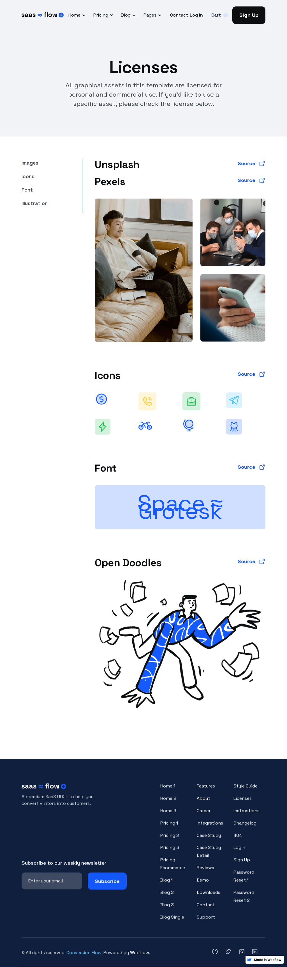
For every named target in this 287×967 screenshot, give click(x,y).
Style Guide (245, 791)
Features (206, 791)
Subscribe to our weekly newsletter (64, 867)
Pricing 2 (169, 840)
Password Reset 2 (243, 901)
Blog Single (172, 922)
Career (203, 815)
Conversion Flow (83, 952)
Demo (203, 885)
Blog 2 (167, 897)
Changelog (244, 828)
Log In (196, 15)
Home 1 (167, 791)
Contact (179, 15)
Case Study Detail (209, 856)
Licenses (242, 803)
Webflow (139, 952)
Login (239, 852)
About (203, 803)
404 (237, 840)
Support (206, 922)
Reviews (205, 872)
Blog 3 (167, 909)
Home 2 (168, 803)
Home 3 (168, 815)
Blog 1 (166, 885)
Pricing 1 (169, 828)
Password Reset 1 (243, 881)
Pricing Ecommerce (172, 868)
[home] (43, 15)
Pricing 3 (169, 852)
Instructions (246, 815)
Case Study (209, 840)
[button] (76, 15)
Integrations (210, 828)
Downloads (208, 897)
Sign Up (248, 15)
